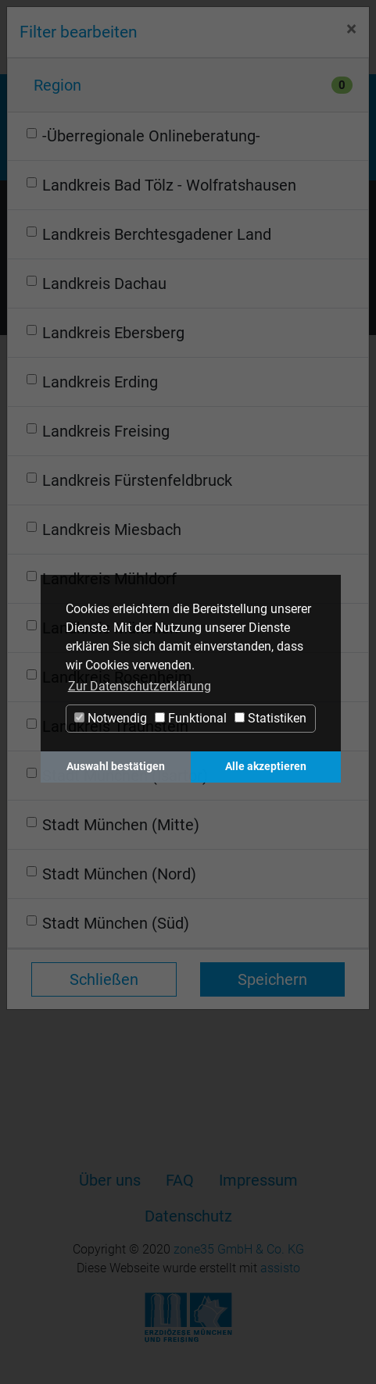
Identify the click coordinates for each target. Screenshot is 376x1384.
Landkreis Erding (100, 382)
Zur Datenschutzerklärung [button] (139, 686)
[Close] (351, 29)
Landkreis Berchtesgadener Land (156, 234)
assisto (280, 1268)
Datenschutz (188, 1216)
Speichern (272, 979)
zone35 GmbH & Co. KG (239, 1249)
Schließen (104, 979)
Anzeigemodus (188, 266)
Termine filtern (73, 299)
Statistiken (270, 718)
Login (297, 40)
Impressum (258, 1180)
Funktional (191, 718)
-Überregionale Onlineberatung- (151, 136)
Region (57, 85)
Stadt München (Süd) (115, 923)
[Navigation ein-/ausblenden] (345, 39)
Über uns (110, 1180)
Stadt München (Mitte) (120, 824)
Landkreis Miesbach (111, 529)
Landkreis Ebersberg (113, 332)
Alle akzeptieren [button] (265, 766)
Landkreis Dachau (104, 283)
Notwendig (110, 718)
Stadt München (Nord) (119, 874)
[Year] (204, 395)
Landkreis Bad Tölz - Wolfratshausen (169, 185)
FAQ (180, 1180)
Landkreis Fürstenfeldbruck (137, 480)
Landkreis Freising (106, 431)
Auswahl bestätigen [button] (115, 766)
